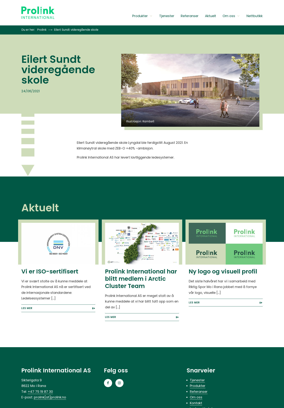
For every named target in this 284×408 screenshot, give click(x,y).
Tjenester (166, 16)
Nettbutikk (255, 16)
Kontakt (196, 403)
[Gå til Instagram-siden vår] (119, 383)
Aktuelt (210, 16)
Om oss (231, 16)
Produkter (142, 16)
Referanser (190, 16)
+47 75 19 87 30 (40, 391)
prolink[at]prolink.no (50, 397)
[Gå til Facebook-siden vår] (108, 383)
